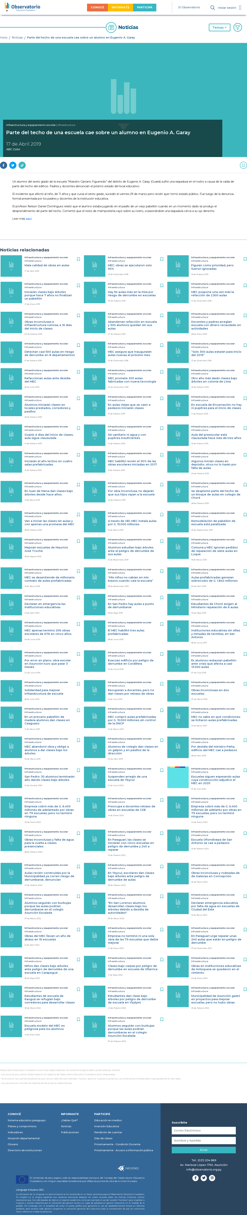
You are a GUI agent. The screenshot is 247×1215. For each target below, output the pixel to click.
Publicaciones (70, 1132)
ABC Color (13, 149)
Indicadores (15, 1132)
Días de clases (103, 1138)
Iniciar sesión (227, 7)
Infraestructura (33, 261)
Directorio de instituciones (25, 1150)
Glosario (13, 1144)
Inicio (4, 37)
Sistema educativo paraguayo (27, 1120)
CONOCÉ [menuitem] (97, 7)
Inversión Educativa (106, 1126)
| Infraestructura (65, 125)
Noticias (17, 37)
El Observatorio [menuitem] (189, 7)
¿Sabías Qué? (69, 1120)
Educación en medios (108, 1120)
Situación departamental (24, 1138)
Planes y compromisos (22, 1126)
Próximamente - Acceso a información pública (123, 1150)
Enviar (204, 1149)
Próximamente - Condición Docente (117, 1144)
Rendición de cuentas (108, 1132)
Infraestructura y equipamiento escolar (31, 125)
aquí (29, 218)
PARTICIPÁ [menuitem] (144, 7)
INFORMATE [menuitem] (120, 7)
